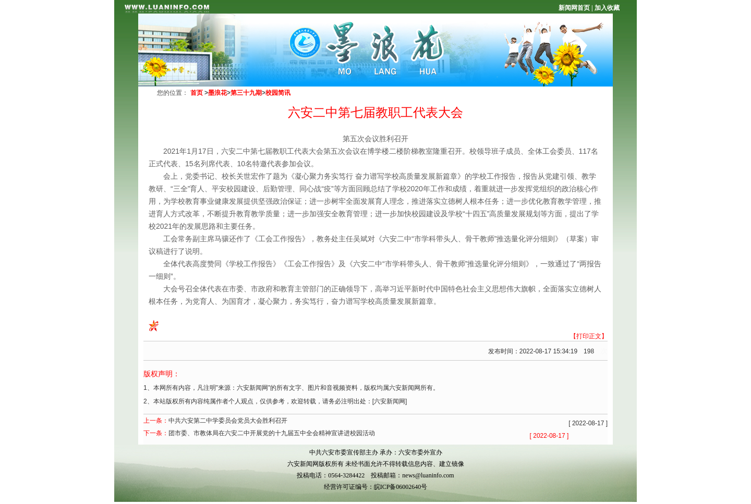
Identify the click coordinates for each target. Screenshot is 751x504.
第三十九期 (246, 92)
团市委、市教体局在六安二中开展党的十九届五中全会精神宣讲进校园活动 (271, 433)
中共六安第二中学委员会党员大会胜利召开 (227, 420)
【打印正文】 (589, 336)
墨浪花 (217, 92)
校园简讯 (277, 92)
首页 (196, 92)
